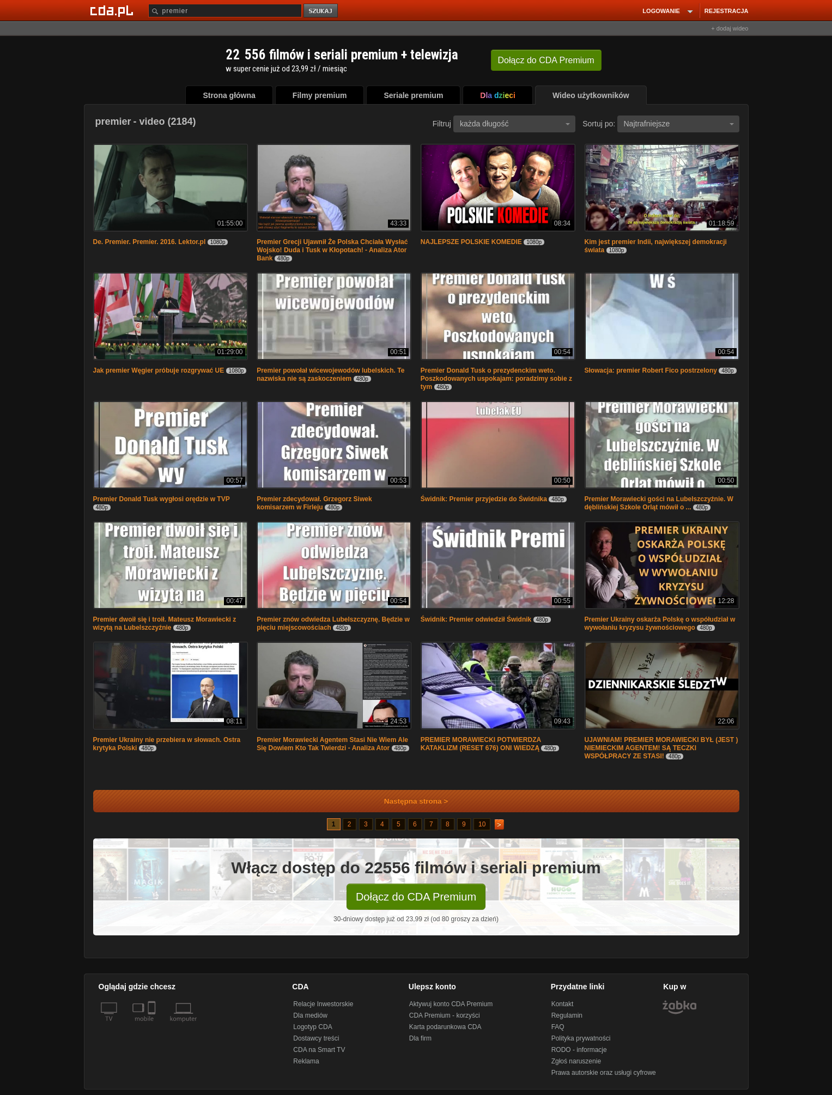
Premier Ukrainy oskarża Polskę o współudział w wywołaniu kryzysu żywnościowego (660, 623)
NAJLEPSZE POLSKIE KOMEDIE (471, 242)
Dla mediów (310, 1015)
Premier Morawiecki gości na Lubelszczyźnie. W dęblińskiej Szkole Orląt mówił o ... (659, 503)
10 (481, 824)
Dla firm (420, 1038)
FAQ (557, 1027)
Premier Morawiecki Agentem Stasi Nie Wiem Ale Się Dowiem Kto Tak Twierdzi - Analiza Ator (332, 744)
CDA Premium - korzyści (444, 1015)
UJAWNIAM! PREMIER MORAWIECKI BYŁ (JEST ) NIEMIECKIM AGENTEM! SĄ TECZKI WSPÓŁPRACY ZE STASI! (661, 748)
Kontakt (562, 1004)
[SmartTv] (152, 1025)
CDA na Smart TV (319, 1050)
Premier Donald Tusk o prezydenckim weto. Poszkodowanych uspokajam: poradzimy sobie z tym (496, 379)
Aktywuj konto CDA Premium (451, 1004)
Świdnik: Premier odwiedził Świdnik (476, 619)
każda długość (515, 123)
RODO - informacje (579, 1050)
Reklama (306, 1061)
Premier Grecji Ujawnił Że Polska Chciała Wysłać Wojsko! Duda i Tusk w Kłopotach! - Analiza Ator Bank (332, 250)
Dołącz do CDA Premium (416, 897)
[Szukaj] (225, 10)
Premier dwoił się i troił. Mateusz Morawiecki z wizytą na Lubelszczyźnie (164, 623)
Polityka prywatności (581, 1038)
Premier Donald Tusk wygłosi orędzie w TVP (161, 499)
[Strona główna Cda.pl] (113, 10)
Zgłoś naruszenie (576, 1061)
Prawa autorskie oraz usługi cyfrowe (603, 1072)
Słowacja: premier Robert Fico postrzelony (651, 370)
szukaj (321, 11)
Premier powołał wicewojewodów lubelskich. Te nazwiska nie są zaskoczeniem (330, 374)
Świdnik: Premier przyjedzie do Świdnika (484, 499)
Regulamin (566, 1015)
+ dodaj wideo (729, 28)
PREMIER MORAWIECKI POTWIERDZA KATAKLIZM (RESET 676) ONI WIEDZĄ (481, 744)
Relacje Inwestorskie (323, 1004)
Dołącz (546, 60)
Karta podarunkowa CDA (445, 1027)
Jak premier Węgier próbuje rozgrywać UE (158, 370)
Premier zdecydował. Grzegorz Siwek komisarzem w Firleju (314, 503)
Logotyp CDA (312, 1027)
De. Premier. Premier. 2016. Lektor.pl (149, 242)
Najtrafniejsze (679, 123)
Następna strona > (409, 801)
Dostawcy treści (316, 1038)
